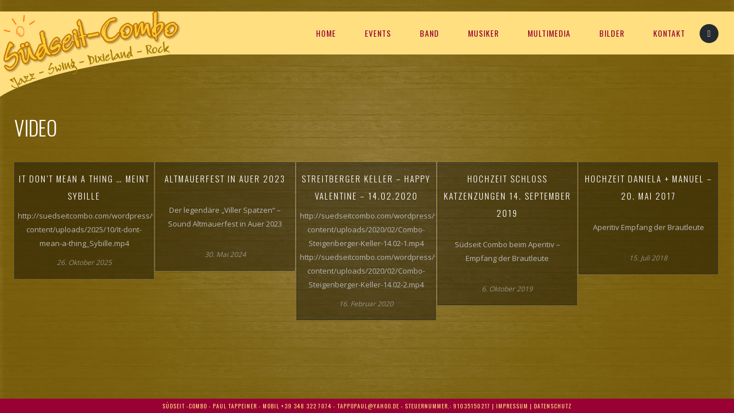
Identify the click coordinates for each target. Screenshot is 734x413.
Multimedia (549, 33)
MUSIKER (483, 33)
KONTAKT (669, 33)
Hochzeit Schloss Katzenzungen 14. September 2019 (507, 195)
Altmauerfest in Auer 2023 (225, 178)
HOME (326, 33)
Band (429, 33)
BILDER (611, 33)
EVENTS (378, 33)
